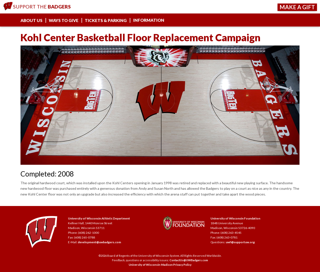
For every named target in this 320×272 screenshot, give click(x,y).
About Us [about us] (31, 20)
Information (148, 20)
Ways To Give (63, 20)
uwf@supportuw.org (240, 242)
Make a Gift (297, 7)
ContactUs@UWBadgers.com (189, 260)
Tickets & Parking (106, 20)
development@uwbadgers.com (99, 242)
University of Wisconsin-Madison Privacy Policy (160, 264)
